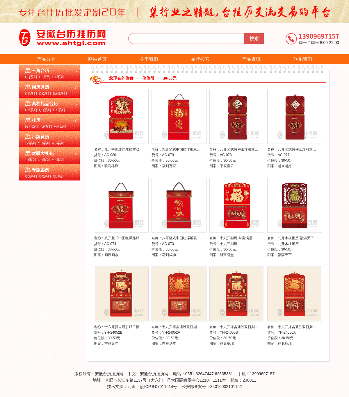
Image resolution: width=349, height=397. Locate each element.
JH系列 (30, 160)
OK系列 (45, 94)
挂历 (36, 120)
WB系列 (60, 127)
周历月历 (40, 87)
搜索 (254, 38)
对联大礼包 (43, 153)
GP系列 (46, 127)
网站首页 (97, 59)
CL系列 (58, 77)
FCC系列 (32, 127)
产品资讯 (251, 59)
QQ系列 (31, 77)
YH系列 (44, 143)
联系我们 (302, 59)
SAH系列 (60, 94)
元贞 (131, 386)
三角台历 (40, 70)
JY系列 (30, 143)
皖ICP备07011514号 (158, 386)
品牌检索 (200, 59)
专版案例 (40, 170)
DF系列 (44, 77)
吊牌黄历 (40, 137)
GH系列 (44, 160)
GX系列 (59, 110)
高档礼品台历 (45, 103)
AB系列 (58, 143)
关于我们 (149, 59)
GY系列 (31, 94)
